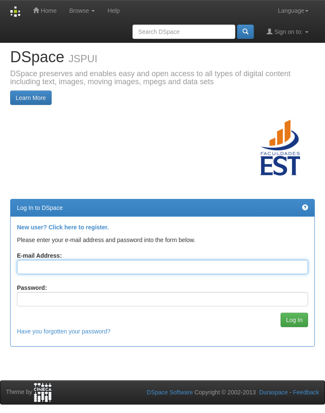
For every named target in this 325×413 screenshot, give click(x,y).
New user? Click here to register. (63, 227)
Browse (82, 10)
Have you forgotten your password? (63, 331)
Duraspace (273, 392)
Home (44, 10)
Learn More (31, 97)
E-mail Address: (39, 255)
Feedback (306, 392)
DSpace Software (170, 392)
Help (113, 10)
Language (293, 10)
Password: (32, 287)
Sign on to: (287, 31)
